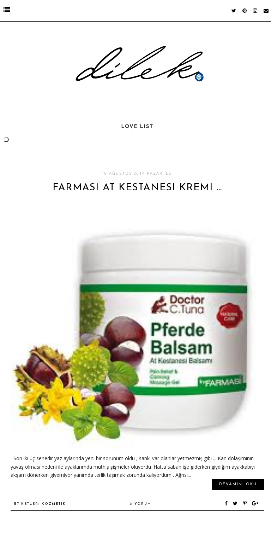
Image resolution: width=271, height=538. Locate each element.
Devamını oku (238, 484)
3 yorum (140, 504)
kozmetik (54, 504)
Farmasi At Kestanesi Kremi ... (137, 188)
